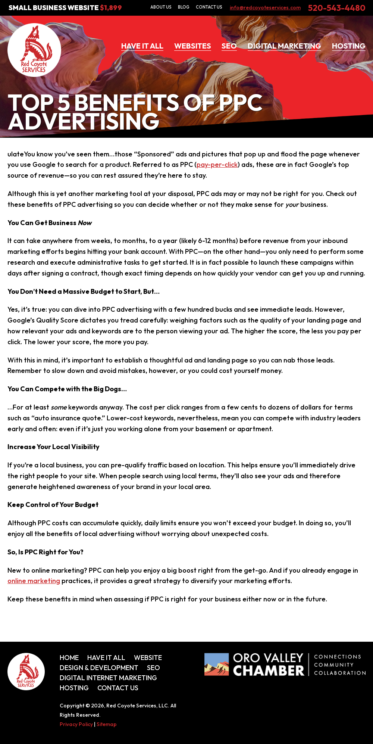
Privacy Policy (76, 724)
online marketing (33, 580)
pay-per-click (217, 164)
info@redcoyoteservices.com (265, 7)
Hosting (349, 45)
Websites (192, 45)
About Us (161, 7)
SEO (229, 45)
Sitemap (107, 724)
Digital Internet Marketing (108, 677)
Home (69, 657)
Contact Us (209, 7)
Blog (183, 7)
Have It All (142, 45)
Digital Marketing (284, 45)
